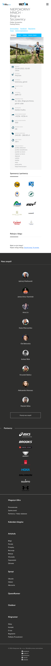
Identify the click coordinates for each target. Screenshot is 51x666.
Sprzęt (11, 572)
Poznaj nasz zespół (25, 415)
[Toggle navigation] (47, 4)
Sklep (10, 624)
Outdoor (12, 605)
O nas (10, 630)
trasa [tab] (25, 35)
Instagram (26, 655)
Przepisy (11, 547)
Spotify (25, 657)
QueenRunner (14, 594)
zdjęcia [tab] (13, 35)
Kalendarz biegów (15, 522)
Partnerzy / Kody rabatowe (17, 514)
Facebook (23, 29)
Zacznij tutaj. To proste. (31, 248)
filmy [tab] (19, 35)
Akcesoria (11, 585)
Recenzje (11, 550)
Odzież (10, 582)
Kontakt (10, 627)
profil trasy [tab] (32, 35)
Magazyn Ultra (14, 500)
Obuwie (11, 579)
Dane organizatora (21, 31)
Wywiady (11, 557)
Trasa (12, 31)
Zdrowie (11, 563)
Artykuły (12, 534)
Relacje (10, 554)
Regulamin (31, 29)
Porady (10, 544)
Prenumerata (12, 507)
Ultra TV (26, 653)
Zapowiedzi (12, 560)
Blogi (10, 541)
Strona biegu (14, 29)
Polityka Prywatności (15, 637)
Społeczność (12, 510)
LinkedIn (25, 659)
